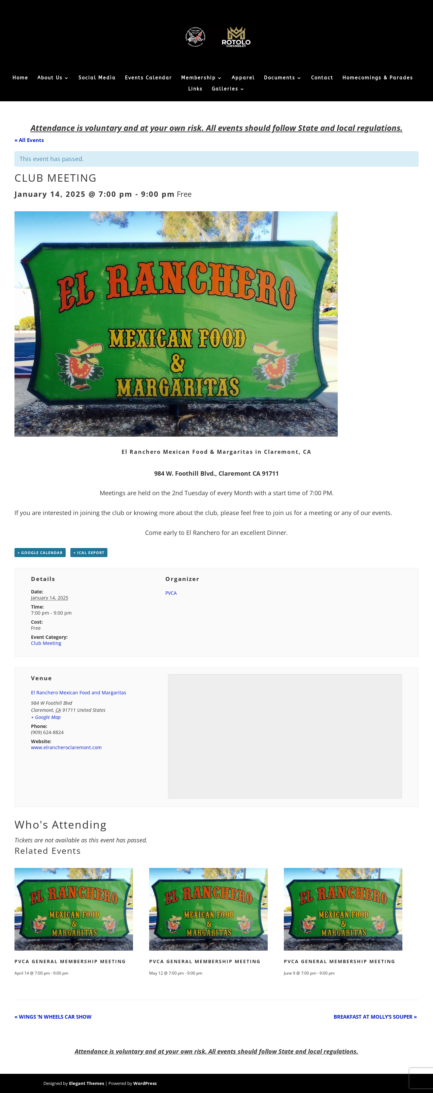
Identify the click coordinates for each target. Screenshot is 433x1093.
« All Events (29, 140)
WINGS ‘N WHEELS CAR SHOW (53, 1016)
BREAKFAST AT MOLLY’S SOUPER (375, 1016)
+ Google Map (46, 717)
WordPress (145, 1083)
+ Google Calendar (40, 552)
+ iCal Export (88, 552)
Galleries (225, 89)
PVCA (171, 593)
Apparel (243, 78)
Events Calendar (148, 78)
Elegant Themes (86, 1083)
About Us (50, 78)
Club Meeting (46, 643)
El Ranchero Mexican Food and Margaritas (78, 692)
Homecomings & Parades (377, 78)
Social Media (97, 78)
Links (195, 89)
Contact (322, 78)
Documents (279, 78)
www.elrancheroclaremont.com (66, 747)
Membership (198, 78)
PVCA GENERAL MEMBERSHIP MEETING (70, 961)
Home (20, 78)
